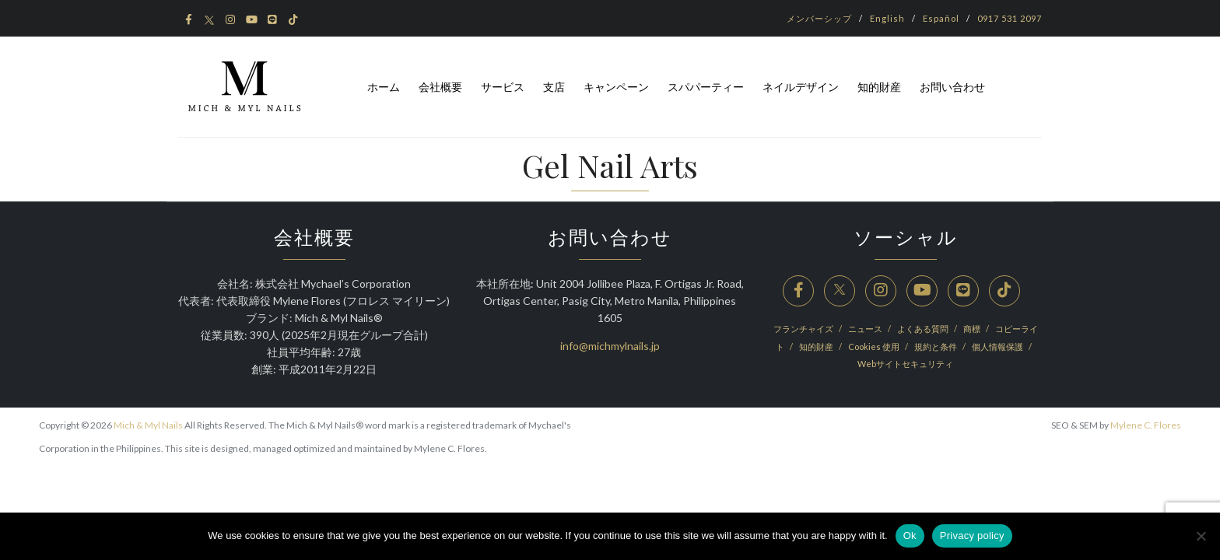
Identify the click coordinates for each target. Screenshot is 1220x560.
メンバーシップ (819, 18)
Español (941, 18)
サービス (502, 86)
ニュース (866, 329)
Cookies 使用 (874, 346)
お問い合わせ (952, 86)
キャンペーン (616, 86)
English (887, 18)
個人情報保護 (998, 346)
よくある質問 (923, 329)
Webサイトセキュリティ (905, 364)
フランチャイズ (804, 329)
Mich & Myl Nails (148, 425)
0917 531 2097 (1009, 18)
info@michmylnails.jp (610, 345)
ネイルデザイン (800, 86)
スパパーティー (706, 86)
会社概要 (440, 86)
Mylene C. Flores (1145, 425)
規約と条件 (936, 346)
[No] (1200, 536)
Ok (910, 535)
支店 (554, 86)
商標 (972, 329)
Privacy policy (972, 535)
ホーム (383, 86)
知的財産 (879, 86)
